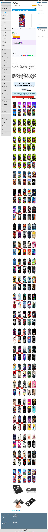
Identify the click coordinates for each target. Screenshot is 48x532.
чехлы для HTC (15, 521)
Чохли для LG (3, 18)
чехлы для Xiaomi (15, 523)
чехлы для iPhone (15, 524)
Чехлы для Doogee (4, 44)
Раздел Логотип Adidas (5, 112)
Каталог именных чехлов (5, 8)
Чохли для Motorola (4, 38)
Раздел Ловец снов (4, 101)
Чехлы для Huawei (4, 31)
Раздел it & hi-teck (4, 84)
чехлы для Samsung (15, 516)
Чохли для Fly (3, 45)
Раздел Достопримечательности (5, 62)
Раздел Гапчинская (4, 122)
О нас (2, 129)
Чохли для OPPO (4, 32)
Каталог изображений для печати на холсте (5, 4)
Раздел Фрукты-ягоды (5, 94)
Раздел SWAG (3, 114)
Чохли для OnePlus (4, 39)
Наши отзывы (3, 519)
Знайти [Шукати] (34, 5)
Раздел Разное (4, 90)
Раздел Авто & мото (4, 69)
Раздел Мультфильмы (4, 73)
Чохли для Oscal (4, 41)
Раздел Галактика (4, 65)
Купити (16, 36)
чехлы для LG (14, 517)
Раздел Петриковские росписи (6, 125)
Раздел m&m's (3, 93)
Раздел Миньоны (4, 76)
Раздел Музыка (4, 53)
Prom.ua (28, 529)
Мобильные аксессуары (16, 527)
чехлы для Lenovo (15, 515)
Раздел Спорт (3, 80)
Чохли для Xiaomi (4, 25)
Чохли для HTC (4, 22)
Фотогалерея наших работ (5, 11)
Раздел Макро (3, 87)
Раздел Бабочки (4, 49)
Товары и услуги (4, 12)
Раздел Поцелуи (4, 108)
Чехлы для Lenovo (4, 15)
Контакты (3, 516)
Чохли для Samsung (4, 16)
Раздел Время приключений (5, 98)
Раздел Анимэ (3, 123)
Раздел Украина (4, 56)
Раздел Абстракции (4, 66)
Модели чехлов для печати (5, 9)
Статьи (2, 133)
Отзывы (3, 130)
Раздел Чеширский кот (5, 119)
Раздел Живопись (4, 83)
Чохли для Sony (4, 19)
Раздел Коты (3, 100)
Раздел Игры (3, 79)
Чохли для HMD (4, 42)
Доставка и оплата (4, 132)
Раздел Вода (3, 97)
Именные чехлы (19, 10)
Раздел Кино (3, 72)
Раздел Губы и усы (4, 118)
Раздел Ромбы (3, 115)
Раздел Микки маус (4, 104)
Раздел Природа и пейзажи (5, 57)
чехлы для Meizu (15, 522)
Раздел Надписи (4, 111)
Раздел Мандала (4, 126)
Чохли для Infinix (4, 35)
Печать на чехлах (25, 10)
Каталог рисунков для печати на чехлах (5, 6)
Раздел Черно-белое (4, 86)
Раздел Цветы (3, 50)
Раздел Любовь (4, 54)
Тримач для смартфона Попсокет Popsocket (5, 47)
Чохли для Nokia (4, 21)
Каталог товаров (4, 523)
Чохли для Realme (4, 28)
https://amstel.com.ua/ (41, 13)
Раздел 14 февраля (4, 91)
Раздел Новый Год (4, 107)
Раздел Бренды (4, 68)
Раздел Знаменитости (4, 75)
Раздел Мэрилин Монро (5, 105)
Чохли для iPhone (4, 29)
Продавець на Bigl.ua (24, 530)
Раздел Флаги (3, 60)
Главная (14, 10)
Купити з (16, 38)
